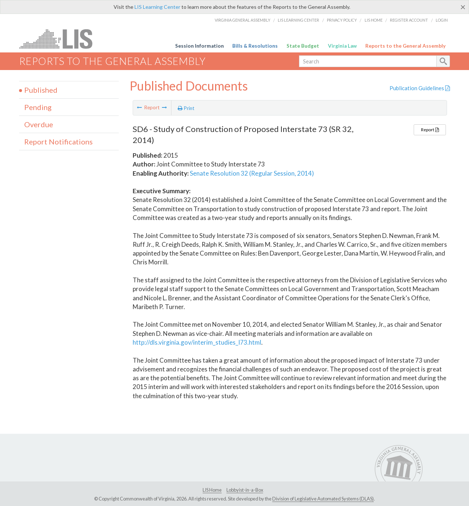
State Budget (303, 46)
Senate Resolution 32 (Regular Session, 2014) (252, 173)
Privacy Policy (342, 20)
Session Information (199, 46)
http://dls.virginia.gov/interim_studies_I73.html (197, 342)
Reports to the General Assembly (405, 46)
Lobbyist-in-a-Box (244, 490)
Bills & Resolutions (255, 46)
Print (186, 108)
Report (430, 129)
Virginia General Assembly (242, 20)
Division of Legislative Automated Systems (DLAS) (323, 499)
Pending (38, 107)
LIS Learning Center (157, 7)
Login (442, 20)
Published (41, 89)
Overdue (38, 124)
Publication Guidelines (419, 88)
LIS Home (374, 20)
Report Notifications (58, 141)
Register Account (409, 20)
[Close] (463, 7)
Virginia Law (342, 46)
